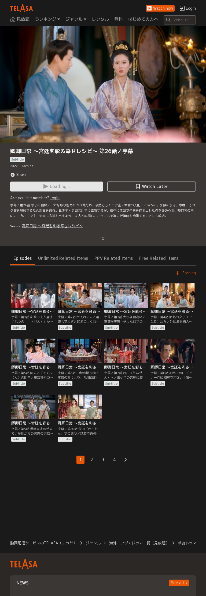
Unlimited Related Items (63, 258)
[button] (160, 8)
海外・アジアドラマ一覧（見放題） (139, 542)
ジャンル (93, 542)
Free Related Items (158, 258)
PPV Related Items (113, 258)
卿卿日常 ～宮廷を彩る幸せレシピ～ (52, 225)
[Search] (180, 19)
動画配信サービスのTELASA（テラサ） (43, 542)
